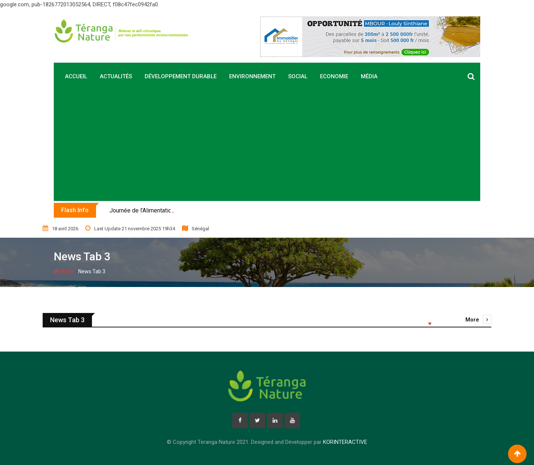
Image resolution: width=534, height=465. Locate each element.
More (478, 319)
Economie (334, 76)
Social (297, 76)
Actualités (116, 76)
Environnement (252, 76)
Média (369, 76)
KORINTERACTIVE (345, 442)
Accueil (76, 76)
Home (64, 271)
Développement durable (181, 76)
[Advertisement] (267, 145)
